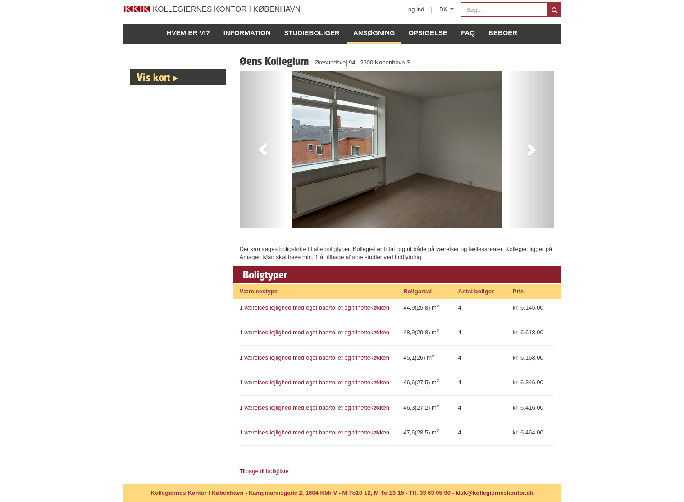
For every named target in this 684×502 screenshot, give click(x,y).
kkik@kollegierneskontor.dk (494, 492)
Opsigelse (427, 33)
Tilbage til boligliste (264, 471)
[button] (263, 149)
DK (448, 11)
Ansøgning (374, 33)
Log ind (414, 9)
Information (247, 33)
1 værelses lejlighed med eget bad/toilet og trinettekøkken (314, 307)
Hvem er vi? (188, 33)
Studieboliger (312, 33)
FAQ (468, 33)
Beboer (502, 33)
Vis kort (153, 77)
